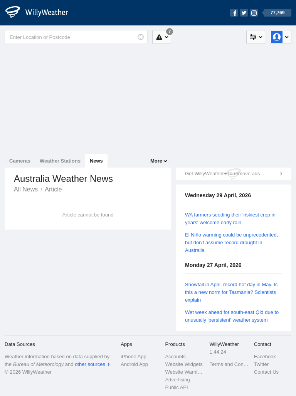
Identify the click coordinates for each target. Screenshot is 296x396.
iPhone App (133, 356)
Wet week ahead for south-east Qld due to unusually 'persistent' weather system (232, 316)
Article (53, 189)
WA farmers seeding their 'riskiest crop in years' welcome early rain (230, 218)
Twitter (261, 364)
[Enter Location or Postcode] (76, 37)
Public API (176, 387)
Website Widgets (183, 364)
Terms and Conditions (229, 364)
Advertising (177, 380)
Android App (134, 364)
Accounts (175, 356)
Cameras (19, 161)
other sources (90, 364)
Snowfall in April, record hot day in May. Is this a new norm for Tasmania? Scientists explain (231, 292)
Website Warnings (185, 372)
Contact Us (266, 372)
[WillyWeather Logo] (41, 13)
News (96, 161)
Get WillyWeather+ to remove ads (222, 173)
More (156, 161)
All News (26, 189)
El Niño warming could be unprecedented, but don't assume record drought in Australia (231, 242)
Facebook (265, 356)
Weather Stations (60, 161)
